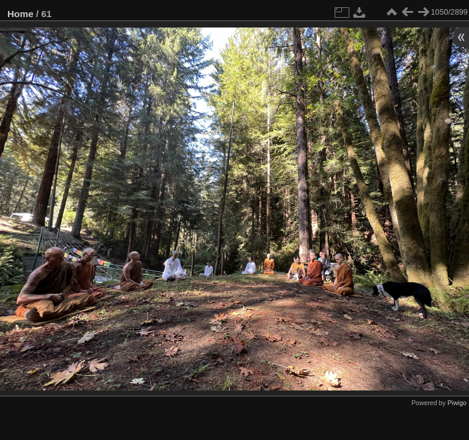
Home (20, 14)
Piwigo (457, 402)
